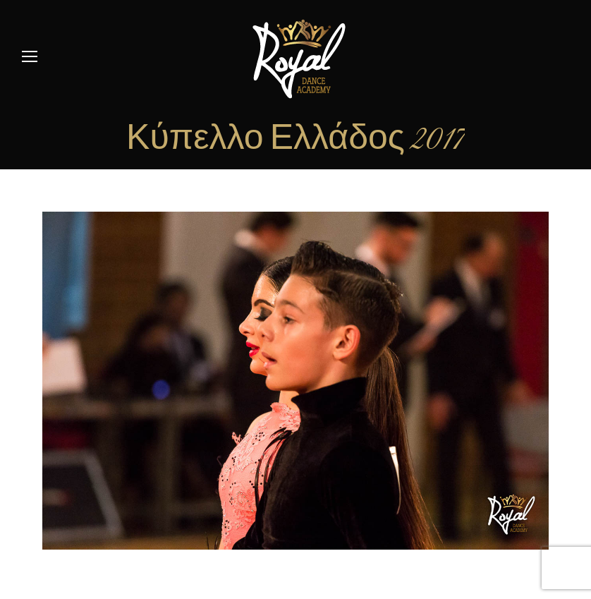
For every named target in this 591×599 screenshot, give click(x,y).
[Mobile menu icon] (29, 56)
